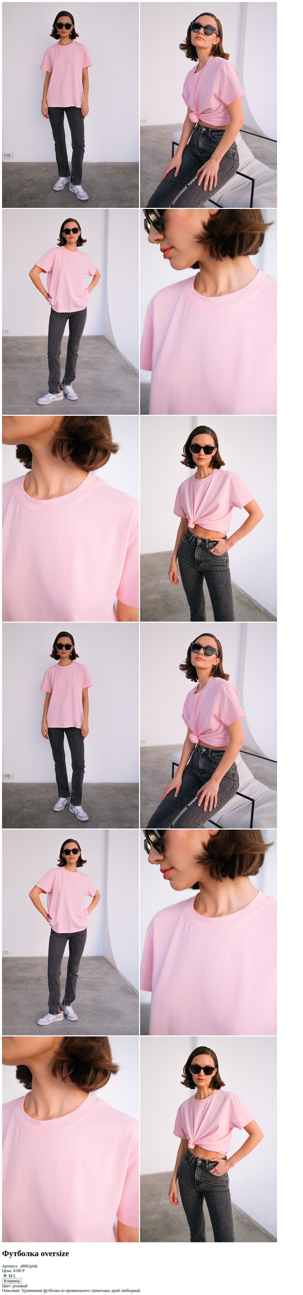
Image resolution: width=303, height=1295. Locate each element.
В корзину (12, 1281)
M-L (9, 1276)
